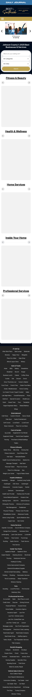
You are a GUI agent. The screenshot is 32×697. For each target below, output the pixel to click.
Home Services (16, 184)
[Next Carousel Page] (30, 31)
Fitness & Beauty (16, 78)
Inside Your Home (16, 237)
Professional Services (16, 291)
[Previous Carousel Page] (2, 31)
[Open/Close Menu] (2, 19)
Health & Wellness (16, 131)
